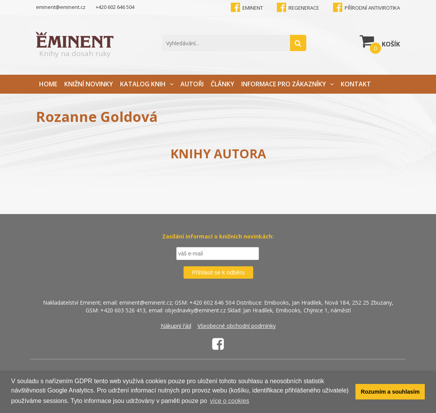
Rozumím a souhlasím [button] (390, 392)
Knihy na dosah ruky (74, 45)
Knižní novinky (88, 84)
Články (222, 84)
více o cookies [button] (229, 401)
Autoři (192, 84)
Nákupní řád (176, 325)
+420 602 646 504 (115, 6)
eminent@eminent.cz (61, 6)
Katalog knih (146, 84)
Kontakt (356, 84)
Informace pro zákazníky (287, 84)
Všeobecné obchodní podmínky (236, 325)
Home (48, 84)
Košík (380, 41)
